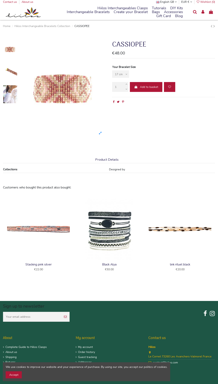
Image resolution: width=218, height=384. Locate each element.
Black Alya (109, 264)
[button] (88, 12)
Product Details (107, 160)
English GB (166, 2)
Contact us (10, 2)
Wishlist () (206, 2)
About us (27, 2)
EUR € (186, 2)
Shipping (11, 357)
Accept (13, 375)
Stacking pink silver (38, 264)
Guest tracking (87, 357)
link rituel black (180, 264)
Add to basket (146, 87)
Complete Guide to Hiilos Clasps (26, 347)
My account (85, 347)
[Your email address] (32, 317)
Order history (86, 352)
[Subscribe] (65, 317)
